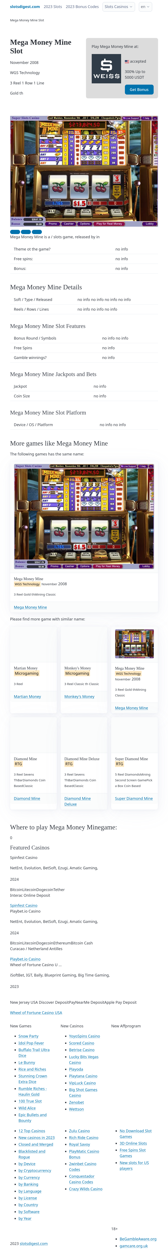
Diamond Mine (27, 798)
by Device (27, 1163)
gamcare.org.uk (134, 1245)
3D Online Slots (133, 1143)
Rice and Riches (32, 1069)
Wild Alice (27, 1108)
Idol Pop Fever (31, 1043)
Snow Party (28, 1036)
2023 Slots (53, 6)
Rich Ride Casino (83, 1137)
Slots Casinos (116, 6)
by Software (29, 1211)
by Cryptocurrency (35, 1170)
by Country (28, 1204)
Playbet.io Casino (25, 959)
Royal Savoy (79, 1144)
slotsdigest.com (34, 1243)
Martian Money (27, 696)
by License (28, 1197)
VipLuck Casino (82, 1082)
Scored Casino (81, 1043)
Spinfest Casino (24, 905)
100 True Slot (30, 1101)
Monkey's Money (79, 696)
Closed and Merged (36, 1144)
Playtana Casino (83, 1075)
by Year (25, 1218)
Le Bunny (27, 1062)
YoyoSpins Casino (84, 1036)
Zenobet (76, 1102)
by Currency (29, 1177)
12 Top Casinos (32, 1130)
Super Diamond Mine (134, 798)
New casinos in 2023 (37, 1137)
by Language (30, 1191)
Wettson (76, 1109)
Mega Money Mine (30, 607)
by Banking (28, 1184)
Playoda (76, 1069)
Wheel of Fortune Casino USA (36, 1012)
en (143, 6)
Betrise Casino (82, 1049)
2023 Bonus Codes (82, 6)
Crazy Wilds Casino (85, 1188)
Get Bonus (139, 89)
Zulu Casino (79, 1130)
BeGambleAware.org (138, 1238)
